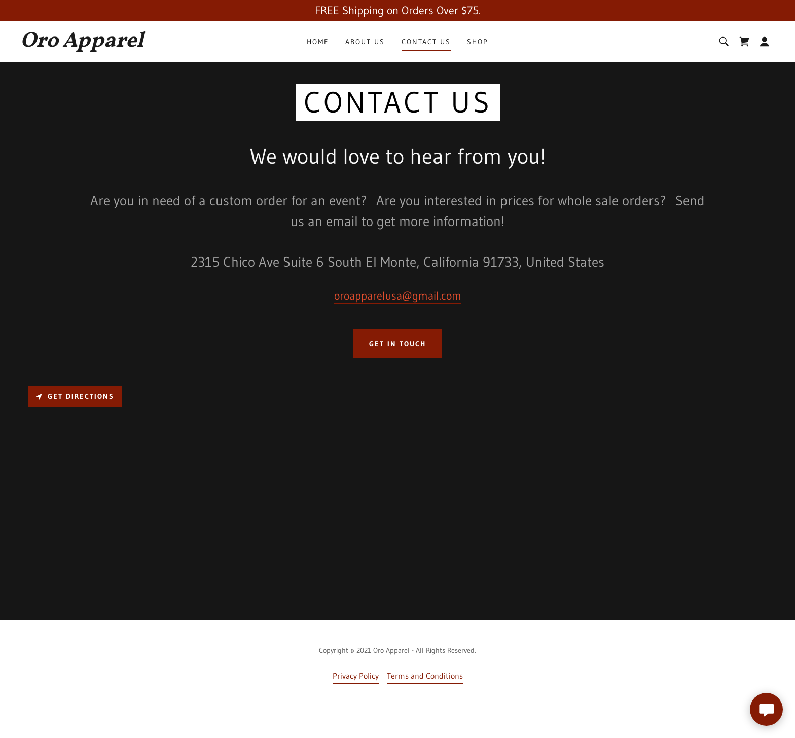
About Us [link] (365, 41)
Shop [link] (477, 41)
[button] (764, 41)
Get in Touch (397, 343)
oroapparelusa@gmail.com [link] (397, 296)
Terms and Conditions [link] (425, 676)
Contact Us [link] (426, 41)
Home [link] (318, 41)
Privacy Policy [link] (356, 676)
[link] (125, 44)
